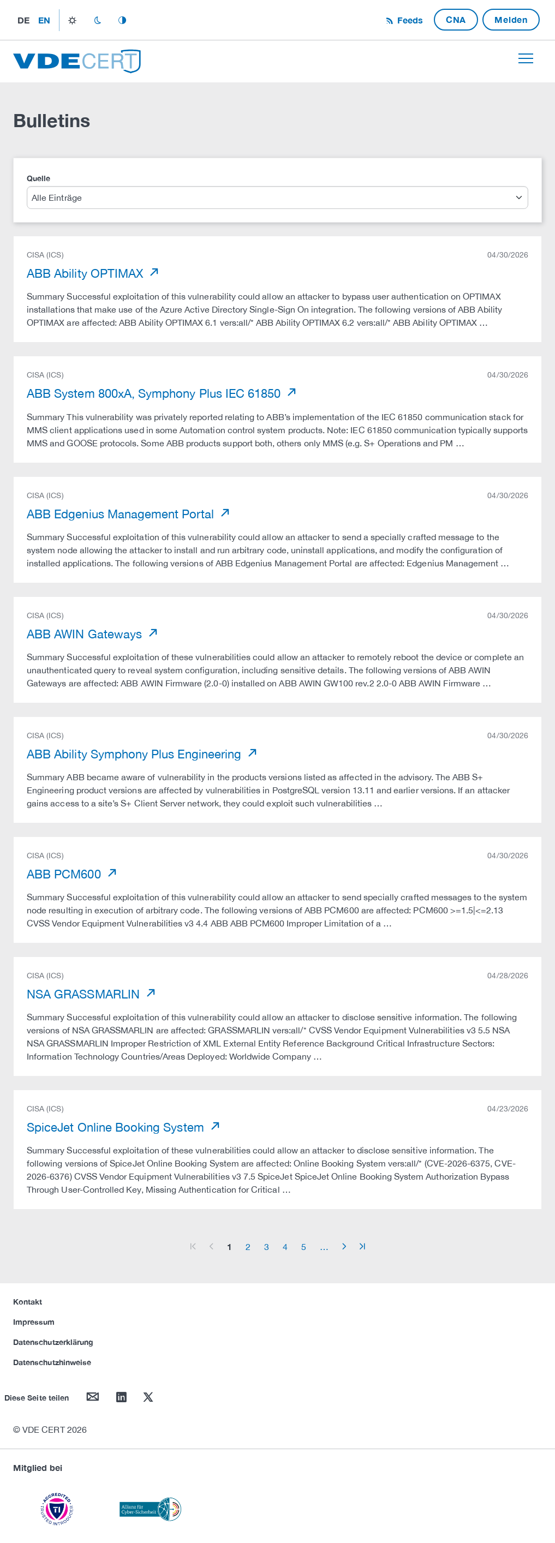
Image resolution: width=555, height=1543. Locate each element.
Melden (511, 19)
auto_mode (122, 20)
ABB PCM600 (65, 874)
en (44, 20)
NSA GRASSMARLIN (85, 994)
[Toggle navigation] (526, 58)
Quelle (38, 178)
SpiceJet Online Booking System (117, 1127)
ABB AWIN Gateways (86, 634)
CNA (456, 19)
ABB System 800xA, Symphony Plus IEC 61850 (155, 393)
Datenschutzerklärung (53, 1342)
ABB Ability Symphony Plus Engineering (135, 754)
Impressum (34, 1321)
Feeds (408, 20)
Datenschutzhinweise (52, 1362)
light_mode (72, 20)
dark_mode (97, 20)
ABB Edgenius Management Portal (122, 514)
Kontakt (27, 1301)
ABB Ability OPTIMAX (86, 273)
